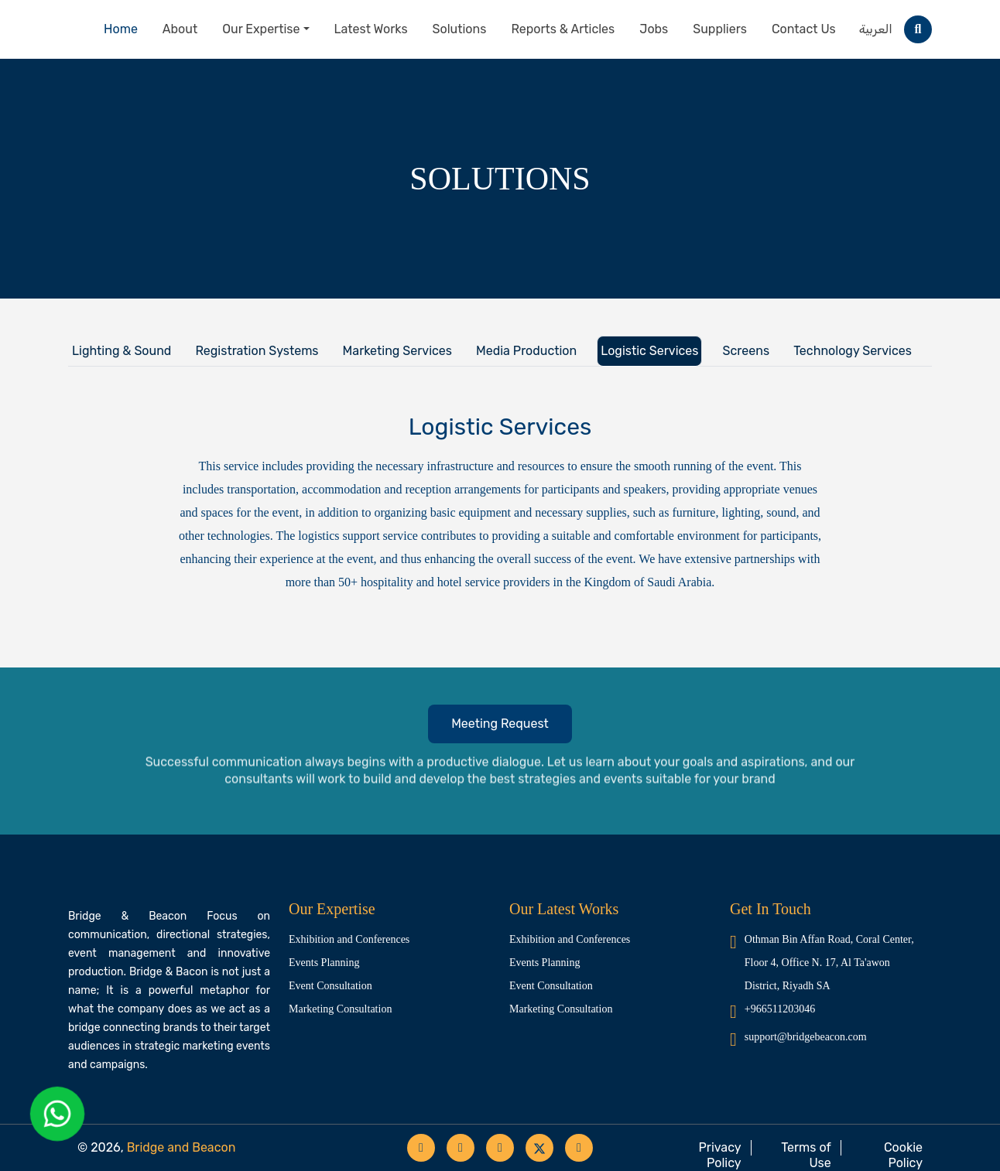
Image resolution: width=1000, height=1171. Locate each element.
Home (121, 29)
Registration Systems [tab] (256, 350)
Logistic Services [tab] (649, 350)
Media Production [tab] (526, 350)
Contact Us (804, 29)
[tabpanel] (500, 601)
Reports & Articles (563, 29)
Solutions (460, 29)
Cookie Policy (903, 1155)
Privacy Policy (720, 1155)
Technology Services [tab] (852, 350)
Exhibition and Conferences (349, 939)
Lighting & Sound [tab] (121, 350)
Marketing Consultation (340, 1009)
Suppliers (720, 29)
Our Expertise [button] (261, 29)
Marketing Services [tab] (397, 350)
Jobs (653, 29)
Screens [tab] (746, 350)
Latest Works (371, 29)
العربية (875, 29)
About (180, 29)
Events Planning (324, 962)
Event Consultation (330, 986)
